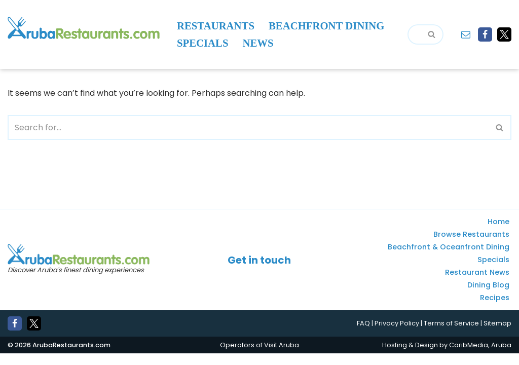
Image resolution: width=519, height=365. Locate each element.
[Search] (414, 34)
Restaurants (215, 26)
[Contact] (466, 34)
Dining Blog (488, 296)
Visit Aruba (281, 356)
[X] (504, 34)
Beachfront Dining (327, 26)
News (258, 43)
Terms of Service (451, 335)
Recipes (494, 309)
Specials (203, 43)
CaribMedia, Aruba (480, 356)
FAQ (363, 335)
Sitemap (497, 335)
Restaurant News (477, 284)
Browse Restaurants (471, 246)
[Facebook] (485, 34)
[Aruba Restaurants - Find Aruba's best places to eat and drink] (84, 28)
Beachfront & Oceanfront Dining (448, 258)
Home (498, 233)
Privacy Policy (397, 335)
